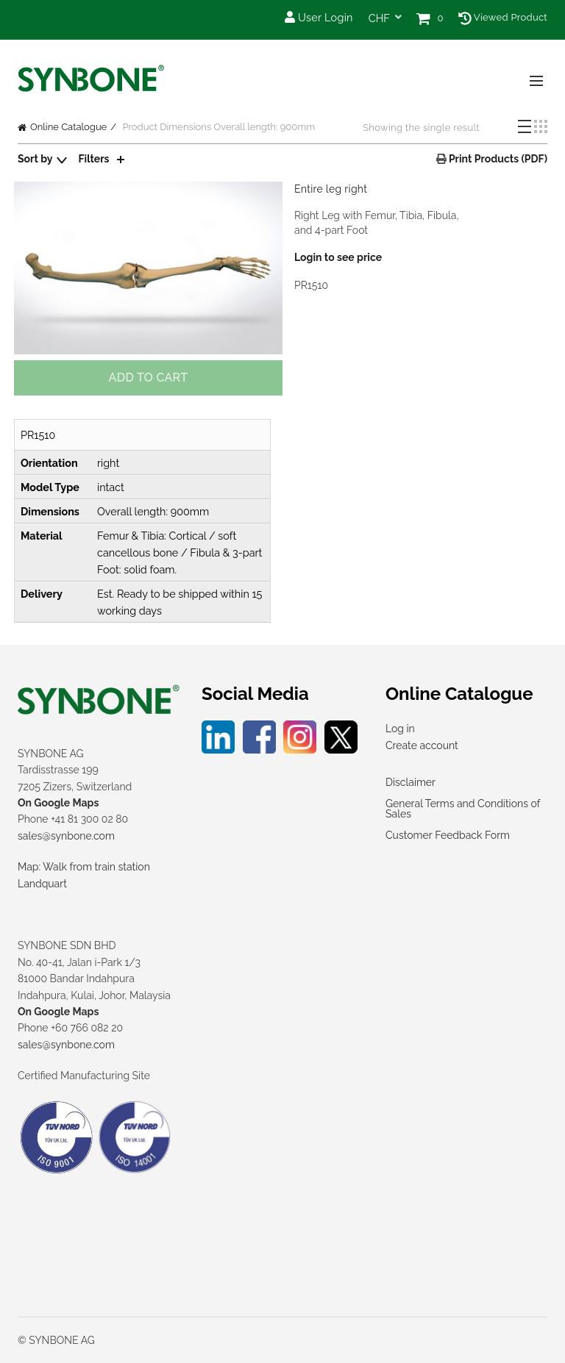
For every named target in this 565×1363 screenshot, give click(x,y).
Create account (421, 745)
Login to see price (338, 257)
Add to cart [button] (148, 377)
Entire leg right (330, 189)
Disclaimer (410, 782)
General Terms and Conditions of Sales (462, 809)
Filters (94, 159)
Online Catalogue (68, 126)
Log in (400, 728)
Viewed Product (502, 17)
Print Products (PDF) (497, 159)
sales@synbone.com (66, 836)
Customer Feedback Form (447, 835)
